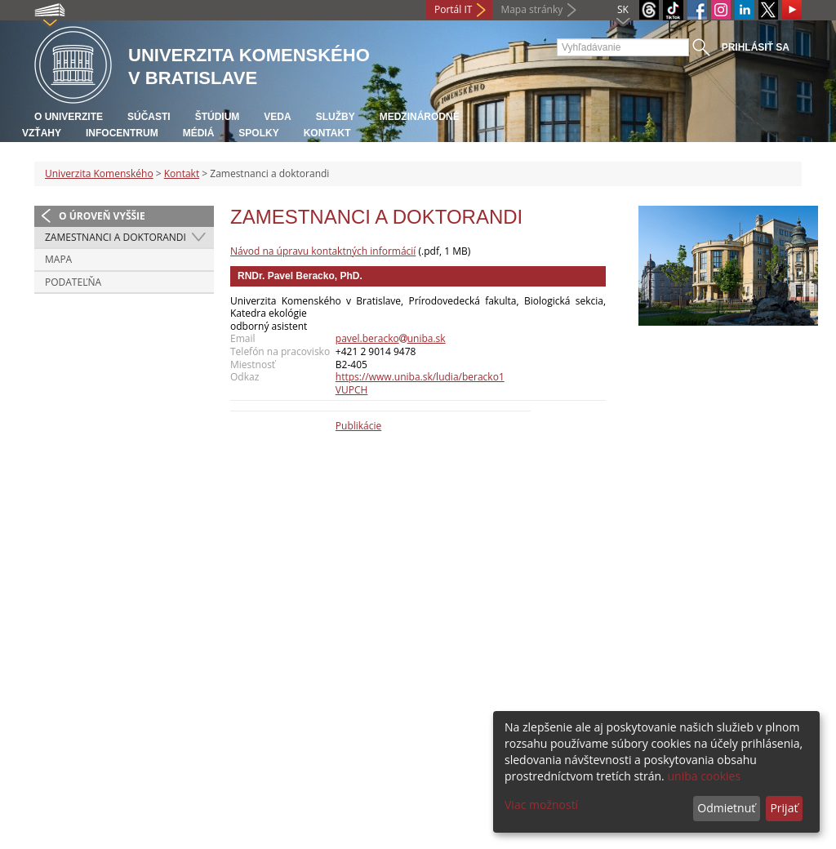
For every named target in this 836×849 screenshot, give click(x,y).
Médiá (199, 133)
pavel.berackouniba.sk (391, 338)
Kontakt (327, 133)
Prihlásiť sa (755, 47)
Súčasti (149, 116)
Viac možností (541, 804)
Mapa (58, 259)
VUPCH (352, 390)
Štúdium (217, 116)
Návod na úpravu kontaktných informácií (323, 251)
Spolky (258, 133)
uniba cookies (703, 776)
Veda (277, 116)
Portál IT (453, 9)
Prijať (784, 808)
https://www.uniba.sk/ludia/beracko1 (420, 377)
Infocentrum (122, 133)
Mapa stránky (531, 9)
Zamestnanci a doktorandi (115, 237)
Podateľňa (73, 282)
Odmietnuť (726, 808)
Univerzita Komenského (99, 173)
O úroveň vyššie (102, 216)
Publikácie (358, 426)
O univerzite (68, 116)
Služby (335, 116)
